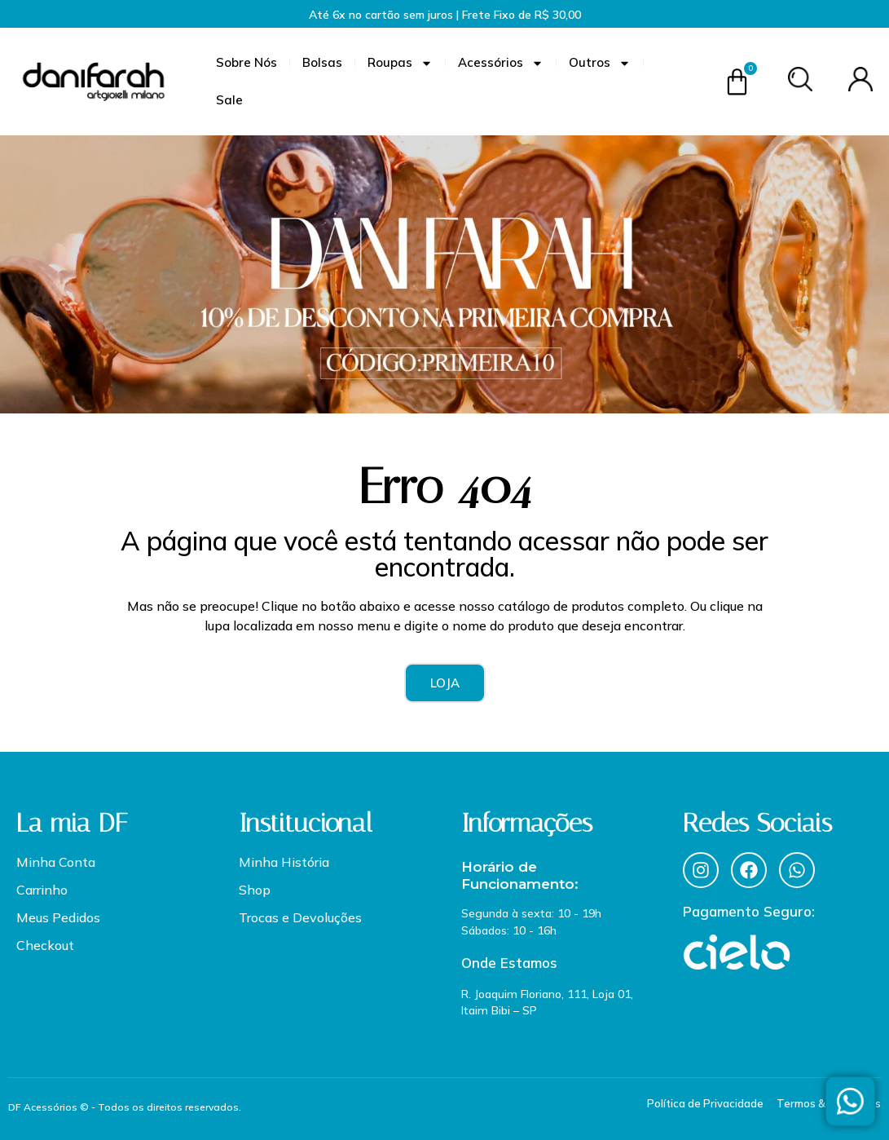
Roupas (400, 63)
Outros (600, 63)
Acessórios (501, 63)
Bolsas (322, 62)
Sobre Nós (246, 62)
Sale (229, 100)
